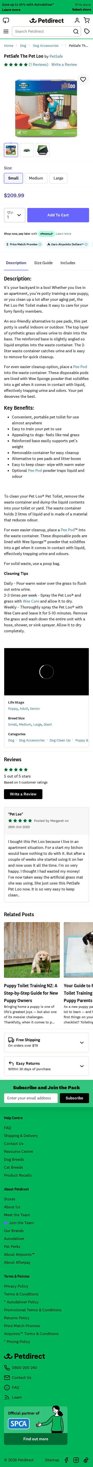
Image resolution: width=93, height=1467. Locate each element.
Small (12, 724)
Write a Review (64, 64)
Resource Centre (18, 1151)
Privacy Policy (16, 1286)
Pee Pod (80, 366)
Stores (9, 1199)
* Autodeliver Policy (21, 1302)
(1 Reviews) (38, 64)
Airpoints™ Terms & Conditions (31, 1333)
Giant (48, 724)
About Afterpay (17, 1262)
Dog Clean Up (60, 740)
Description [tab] (16, 262)
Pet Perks (12, 1246)
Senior (35, 708)
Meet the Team (17, 1214)
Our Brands (14, 1230)
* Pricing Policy (17, 1341)
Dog (11, 740)
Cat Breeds (13, 1167)
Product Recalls (18, 1175)
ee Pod (36, 470)
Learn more (11, 9)
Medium (25, 724)
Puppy (13, 708)
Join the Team (19, 1222)
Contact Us (14, 1143)
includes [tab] (68, 262)
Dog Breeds (14, 1159)
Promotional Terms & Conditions (33, 1310)
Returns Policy (17, 1317)
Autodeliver (14, 1238)
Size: (8, 168)
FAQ (7, 1127)
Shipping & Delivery (21, 1135)
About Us (12, 1207)
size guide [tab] (43, 262)
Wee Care (31, 601)
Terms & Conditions (21, 1294)
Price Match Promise (22, 1325)
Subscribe (74, 1098)
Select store (81, 9)
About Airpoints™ (19, 1254)
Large (37, 724)
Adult (24, 708)
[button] (6, 20)
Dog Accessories (32, 740)
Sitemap (52, 1460)
